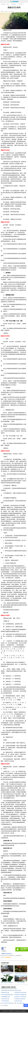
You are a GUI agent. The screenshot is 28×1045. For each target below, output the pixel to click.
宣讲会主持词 (18, 990)
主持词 (20, 4)
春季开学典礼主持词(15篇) (7, 990)
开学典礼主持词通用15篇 (20, 994)
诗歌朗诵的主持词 (5, 996)
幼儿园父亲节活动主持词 (20, 992)
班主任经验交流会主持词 (7, 994)
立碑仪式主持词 (18, 1000)
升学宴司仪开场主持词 (20, 998)
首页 (7, 4)
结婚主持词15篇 (5, 992)
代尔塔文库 (11, 1011)
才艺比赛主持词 (5, 1000)
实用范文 (13, 4)
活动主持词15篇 (5, 998)
